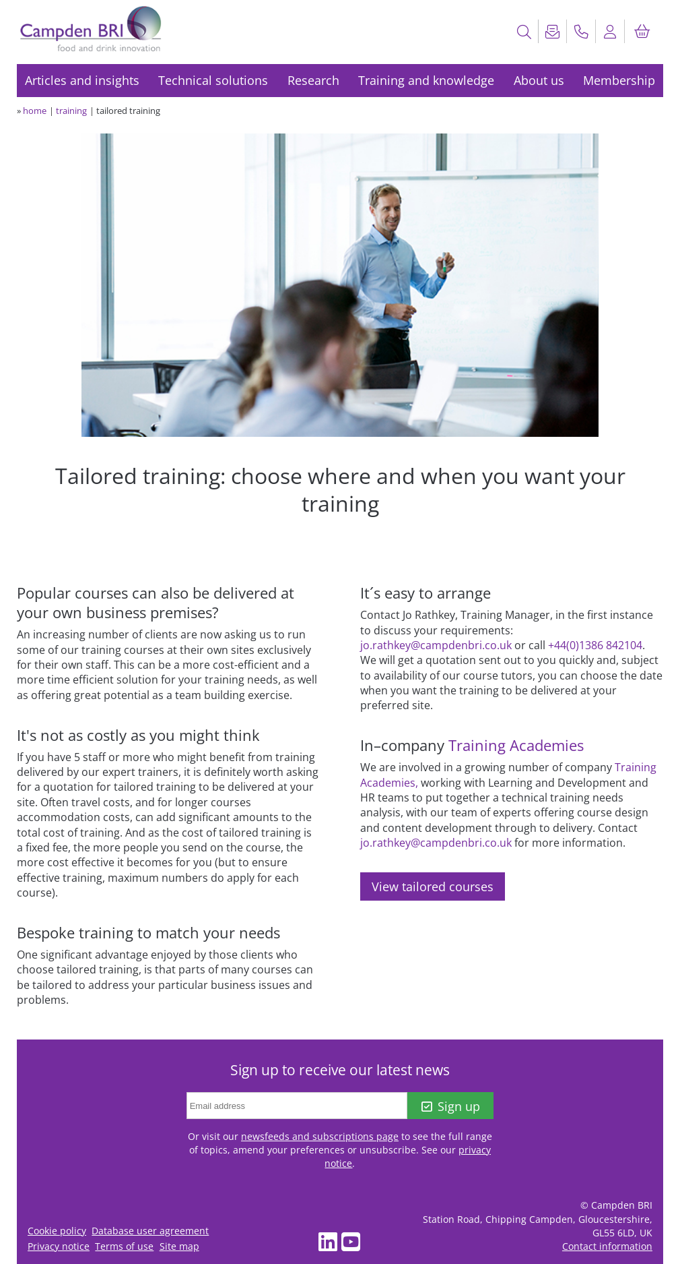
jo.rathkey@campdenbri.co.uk (436, 645)
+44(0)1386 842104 (595, 645)
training (71, 110)
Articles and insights (82, 80)
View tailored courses (433, 886)
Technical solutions (213, 80)
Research (313, 80)
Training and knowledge (426, 80)
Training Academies (516, 745)
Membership (619, 80)
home (34, 110)
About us (539, 80)
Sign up (450, 1106)
